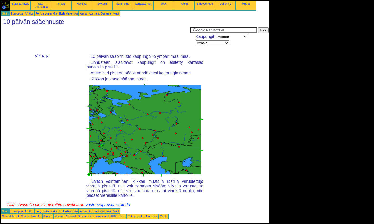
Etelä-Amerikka (68, 13)
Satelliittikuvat (20, 3)
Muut (116, 13)
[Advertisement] (95, 39)
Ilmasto (61, 3)
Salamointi (122, 3)
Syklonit (102, 3)
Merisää (82, 3)
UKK (164, 3)
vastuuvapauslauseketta (107, 204)
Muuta (246, 3)
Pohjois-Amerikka (46, 13)
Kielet (184, 3)
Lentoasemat (143, 3)
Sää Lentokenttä (41, 5)
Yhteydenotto (205, 3)
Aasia (83, 13)
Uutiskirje (225, 3)
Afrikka (29, 13)
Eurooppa (17, 13)
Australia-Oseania (100, 13)
